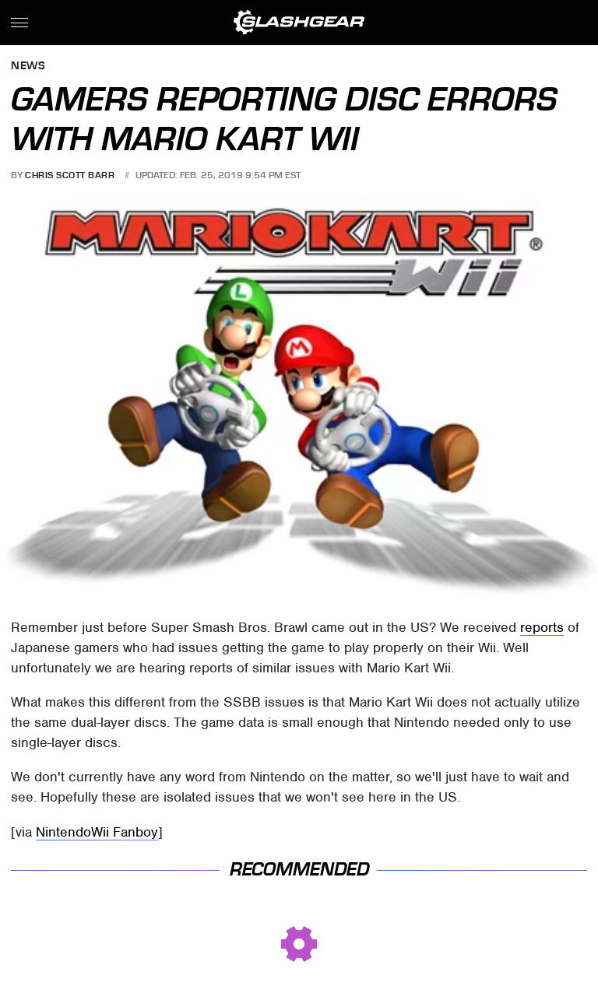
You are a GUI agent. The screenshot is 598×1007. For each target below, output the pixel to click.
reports (542, 627)
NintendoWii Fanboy (97, 831)
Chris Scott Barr (69, 175)
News (28, 66)
